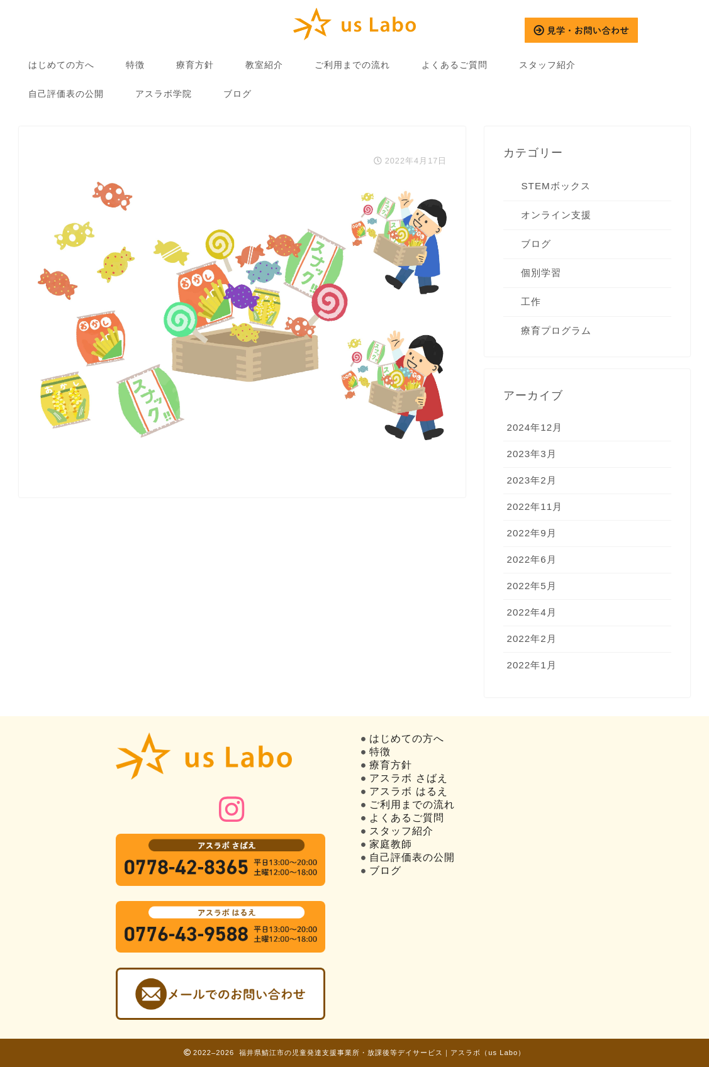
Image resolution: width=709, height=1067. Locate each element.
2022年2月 (531, 638)
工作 (531, 301)
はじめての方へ (61, 65)
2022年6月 (531, 559)
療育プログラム (556, 330)
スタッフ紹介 (547, 65)
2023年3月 (531, 453)
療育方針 (195, 65)
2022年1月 (531, 665)
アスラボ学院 (163, 94)
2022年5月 (531, 585)
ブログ (237, 94)
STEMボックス (555, 185)
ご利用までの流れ (352, 65)
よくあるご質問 (454, 65)
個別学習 (541, 272)
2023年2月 (531, 480)
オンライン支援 (556, 214)
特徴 (135, 65)
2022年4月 (531, 612)
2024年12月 (534, 427)
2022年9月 (531, 533)
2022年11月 (534, 506)
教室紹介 (264, 65)
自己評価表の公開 (66, 94)
